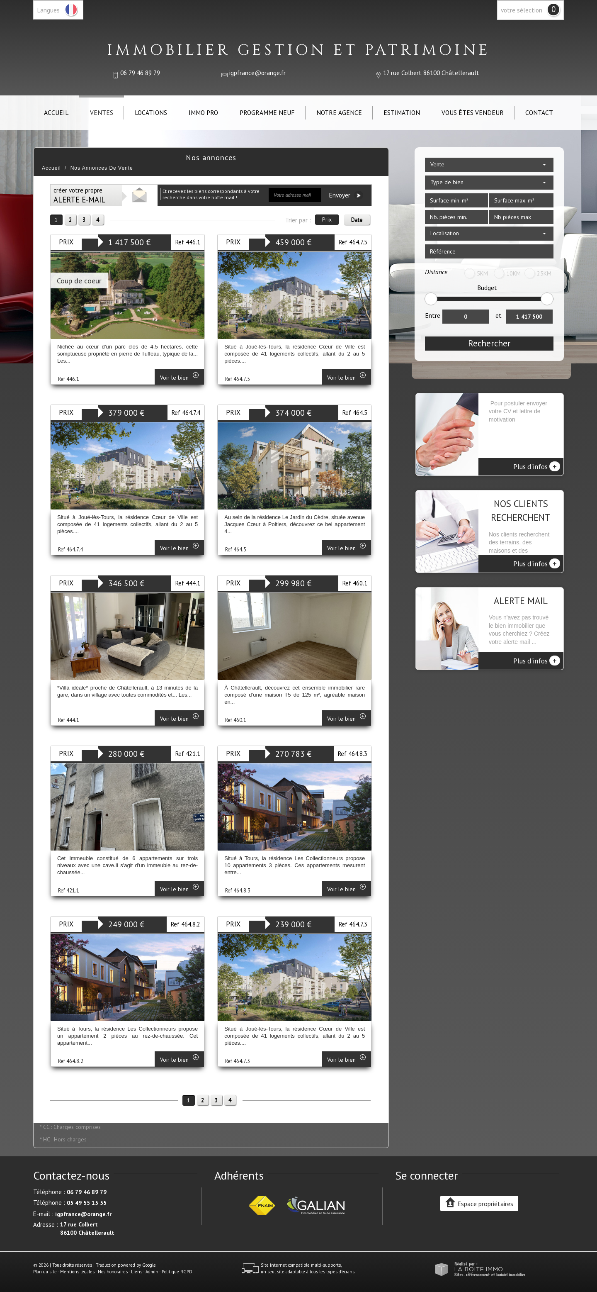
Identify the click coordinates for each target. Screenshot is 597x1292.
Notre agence (339, 112)
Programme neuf (267, 112)
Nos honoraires (113, 1272)
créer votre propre (79, 195)
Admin (152, 1272)
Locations (151, 112)
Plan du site (45, 1272)
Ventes (101, 112)
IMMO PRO (203, 112)
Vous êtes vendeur (473, 112)
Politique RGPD (177, 1272)
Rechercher (489, 343)
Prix (327, 219)
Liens (136, 1272)
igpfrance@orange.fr (257, 72)
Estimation (401, 112)
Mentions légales (77, 1272)
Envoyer (346, 195)
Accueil (56, 112)
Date (357, 219)
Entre (432, 315)
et (498, 315)
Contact (539, 112)
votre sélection (521, 10)
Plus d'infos (536, 466)
